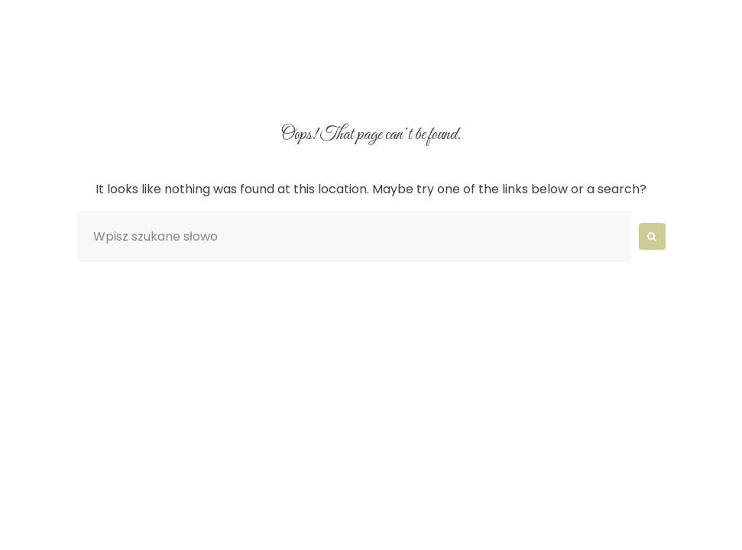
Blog (566, 78)
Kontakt (653, 78)
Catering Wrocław (443, 78)
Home (79, 78)
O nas (159, 78)
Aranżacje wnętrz (279, 78)
